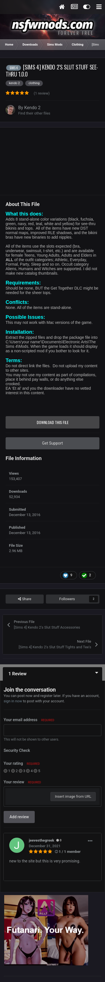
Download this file (53, 422)
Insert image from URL (73, 796)
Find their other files (34, 113)
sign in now (13, 701)
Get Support (52, 443)
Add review (19, 817)
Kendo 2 (32, 107)
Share (24, 599)
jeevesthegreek (41, 840)
